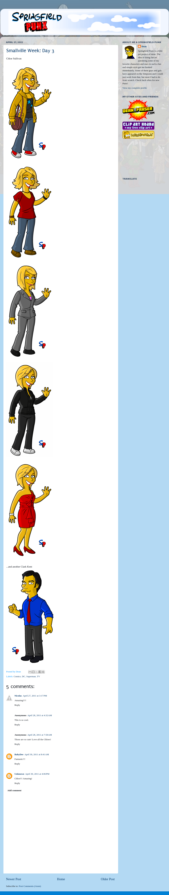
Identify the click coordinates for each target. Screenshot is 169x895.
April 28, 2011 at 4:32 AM (39, 715)
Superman (31, 676)
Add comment (14, 790)
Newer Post (13, 879)
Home (61, 879)
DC (23, 676)
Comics (17, 676)
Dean (144, 46)
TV (38, 676)
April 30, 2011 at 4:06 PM (37, 774)
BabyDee (18, 754)
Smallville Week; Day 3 (30, 50)
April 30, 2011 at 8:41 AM (36, 754)
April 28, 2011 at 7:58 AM (39, 734)
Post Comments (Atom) (30, 886)
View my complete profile (134, 88)
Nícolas (18, 695)
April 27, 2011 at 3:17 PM (35, 695)
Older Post (108, 879)
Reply (17, 705)
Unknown (19, 774)
